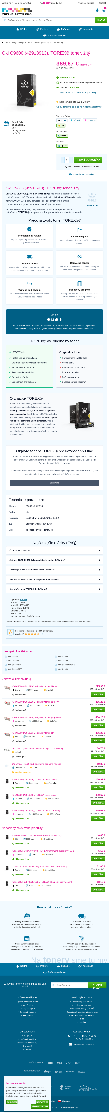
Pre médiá (27, 1046)
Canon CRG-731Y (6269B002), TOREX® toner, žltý (37, 835)
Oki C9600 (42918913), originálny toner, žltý (33, 733)
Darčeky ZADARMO (82, 1005)
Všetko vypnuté (40, 1106)
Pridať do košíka (88, 160)
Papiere (42, 29)
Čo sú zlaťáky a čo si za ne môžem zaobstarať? (79, 107)
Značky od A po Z (27, 1008)
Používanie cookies (27, 1039)
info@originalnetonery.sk (84, 1044)
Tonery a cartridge (18, 43)
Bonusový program (28, 1012)
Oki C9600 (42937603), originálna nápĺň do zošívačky (37, 748)
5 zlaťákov (48, 854)
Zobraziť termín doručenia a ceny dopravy (76, 92)
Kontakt (102, 3)
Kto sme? (28, 1036)
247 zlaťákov (51, 783)
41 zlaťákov (48, 839)
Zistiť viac (54, 483)
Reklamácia (28, 1015)
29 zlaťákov (46, 885)
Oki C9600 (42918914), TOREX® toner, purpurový (36, 810)
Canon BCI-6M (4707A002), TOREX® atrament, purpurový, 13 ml (43, 851)
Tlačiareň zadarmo (54, 35)
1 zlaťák (49, 690)
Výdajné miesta (27, 1005)
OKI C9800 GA (14, 665)
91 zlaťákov (50, 870)
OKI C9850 (63, 669)
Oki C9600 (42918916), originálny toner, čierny (34, 686)
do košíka (98, 694)
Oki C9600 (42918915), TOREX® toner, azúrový (35, 795)
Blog (82, 1019)
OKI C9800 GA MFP (66, 665)
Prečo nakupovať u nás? (82, 1002)
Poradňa (82, 1022)
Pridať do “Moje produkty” (81, 174)
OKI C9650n (13, 660)
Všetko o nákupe (86, 3)
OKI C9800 (63, 660)
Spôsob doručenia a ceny (27, 1002)
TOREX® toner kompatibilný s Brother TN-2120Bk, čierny (39, 866)
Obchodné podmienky (27, 1043)
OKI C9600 (13, 656)
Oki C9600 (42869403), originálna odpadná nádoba (36, 764)
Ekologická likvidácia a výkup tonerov (82, 1012)
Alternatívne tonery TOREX (82, 1008)
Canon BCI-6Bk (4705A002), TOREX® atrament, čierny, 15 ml (42, 882)
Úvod (6, 43)
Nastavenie (42, 1102)
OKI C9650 (63, 656)
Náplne (21, 29)
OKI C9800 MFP (15, 669)
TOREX (23, 599)
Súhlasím (12, 1102)
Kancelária (85, 29)
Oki (28, 43)
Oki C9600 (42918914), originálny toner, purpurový (36, 717)
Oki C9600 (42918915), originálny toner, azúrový (35, 702)
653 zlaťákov (55, 814)
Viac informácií (39, 1096)
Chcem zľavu (97, 986)
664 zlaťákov (53, 798)
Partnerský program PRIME (82, 1015)
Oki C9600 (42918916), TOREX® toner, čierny (34, 779)
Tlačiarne (63, 29)
